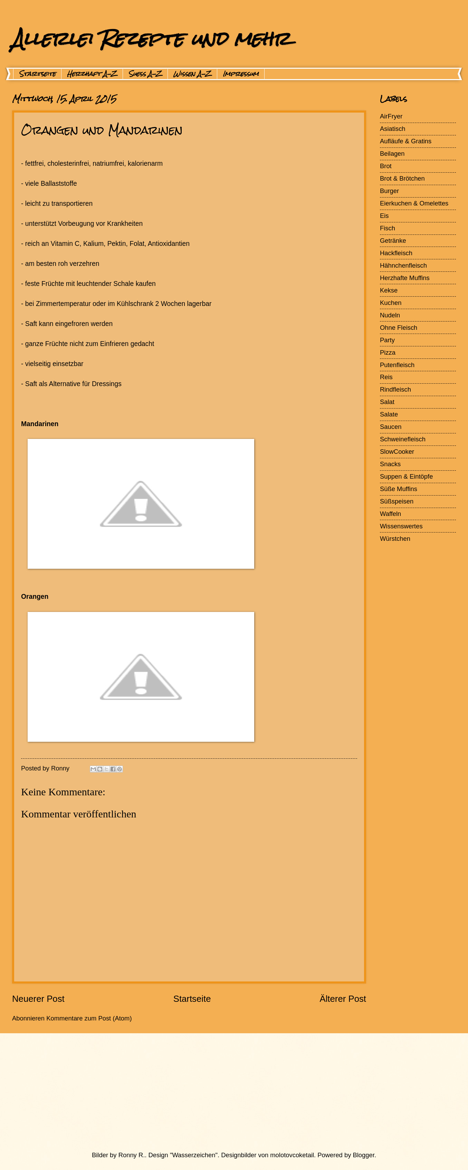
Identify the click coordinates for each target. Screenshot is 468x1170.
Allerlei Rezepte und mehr (151, 38)
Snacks (390, 464)
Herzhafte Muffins (405, 277)
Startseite (37, 73)
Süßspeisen (396, 501)
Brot (386, 166)
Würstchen (395, 538)
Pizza (387, 352)
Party (387, 340)
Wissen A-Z (192, 73)
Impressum (241, 73)
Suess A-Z (145, 73)
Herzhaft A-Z (92, 73)
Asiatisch (392, 128)
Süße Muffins (398, 488)
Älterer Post (342, 999)
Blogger (363, 1155)
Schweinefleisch (403, 439)
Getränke (393, 240)
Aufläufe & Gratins (405, 141)
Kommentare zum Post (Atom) (89, 1018)
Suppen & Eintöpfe (406, 476)
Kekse (389, 290)
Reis (386, 377)
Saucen (390, 426)
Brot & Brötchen (402, 178)
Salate (389, 414)
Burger (389, 190)
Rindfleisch (395, 389)
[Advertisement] (217, 1092)
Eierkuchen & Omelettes (414, 203)
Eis (384, 215)
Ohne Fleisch (398, 327)
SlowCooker (397, 451)
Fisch (387, 228)
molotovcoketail (292, 1155)
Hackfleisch (396, 253)
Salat (387, 401)
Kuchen (390, 302)
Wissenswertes (401, 526)
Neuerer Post (38, 999)
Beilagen (392, 153)
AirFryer (391, 116)
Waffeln (390, 513)
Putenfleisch (397, 364)
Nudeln (390, 315)
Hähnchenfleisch (403, 265)
